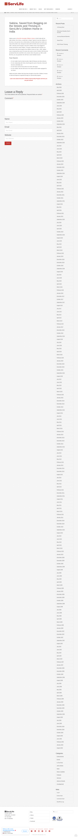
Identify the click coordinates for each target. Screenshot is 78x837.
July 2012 (59, 477)
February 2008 (60, 625)
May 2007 (59, 652)
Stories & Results (61, 781)
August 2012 (60, 474)
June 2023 (59, 148)
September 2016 (61, 336)
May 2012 (59, 483)
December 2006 (60, 668)
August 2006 (60, 680)
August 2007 (60, 643)
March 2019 (59, 250)
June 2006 (59, 686)
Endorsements (60, 756)
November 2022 (60, 167)
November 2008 (60, 597)
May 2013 (59, 459)
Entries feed (59, 795)
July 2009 (59, 572)
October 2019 (60, 231)
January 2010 (60, 554)
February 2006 (60, 698)
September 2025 (61, 102)
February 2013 (60, 462)
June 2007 (59, 649)
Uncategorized (60, 784)
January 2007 (60, 665)
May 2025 (59, 108)
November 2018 (60, 262)
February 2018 (60, 290)
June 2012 (59, 480)
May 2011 (59, 505)
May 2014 (59, 422)
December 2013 (60, 437)
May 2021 (59, 207)
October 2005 (60, 711)
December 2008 (60, 594)
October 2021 (60, 198)
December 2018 (60, 259)
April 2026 (59, 90)
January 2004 (60, 744)
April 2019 (59, 247)
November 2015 (60, 366)
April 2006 (59, 692)
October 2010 (60, 526)
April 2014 (59, 425)
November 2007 (60, 634)
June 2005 (59, 723)
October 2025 (60, 99)
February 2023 (60, 161)
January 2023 (60, 164)
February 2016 (60, 357)
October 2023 (60, 139)
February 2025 (60, 115)
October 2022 (60, 170)
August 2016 (60, 339)
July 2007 (59, 646)
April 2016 (59, 351)
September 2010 (61, 529)
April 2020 (59, 228)
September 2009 (61, 566)
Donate (46, 829)
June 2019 (59, 240)
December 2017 (60, 296)
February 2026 (60, 93)
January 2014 (60, 434)
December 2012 (60, 468)
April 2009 (59, 582)
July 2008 (59, 609)
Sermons (59, 778)
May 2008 (59, 615)
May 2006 (59, 689)
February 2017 (60, 323)
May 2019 (59, 244)
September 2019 (61, 234)
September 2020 (61, 219)
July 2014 (59, 416)
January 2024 (60, 133)
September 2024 (61, 124)
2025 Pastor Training (62, 44)
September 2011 (61, 496)
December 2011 (60, 493)
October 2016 (60, 333)
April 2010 (59, 545)
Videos (31, 815)
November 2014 (60, 403)
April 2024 (59, 130)
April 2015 (59, 388)
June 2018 (59, 277)
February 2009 (60, 588)
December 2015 (60, 363)
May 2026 (59, 87)
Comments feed (60, 798)
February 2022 (60, 188)
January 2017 (60, 327)
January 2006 (60, 701)
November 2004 (60, 729)
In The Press (60, 762)
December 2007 (60, 631)
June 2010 (59, 539)
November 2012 (60, 471)
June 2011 (59, 502)
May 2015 (59, 385)
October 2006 (60, 674)
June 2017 (59, 311)
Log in (58, 792)
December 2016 (60, 330)
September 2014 (61, 410)
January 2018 (60, 293)
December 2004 (60, 726)
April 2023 (59, 154)
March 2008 (59, 622)
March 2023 (59, 158)
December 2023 (60, 136)
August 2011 (60, 499)
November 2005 (60, 708)
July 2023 (59, 145)
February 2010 (60, 551)
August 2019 (60, 237)
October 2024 (60, 121)
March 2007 (59, 658)
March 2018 (59, 287)
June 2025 (59, 105)
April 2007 (59, 655)
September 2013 (61, 446)
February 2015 (60, 394)
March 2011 (59, 511)
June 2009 (59, 575)
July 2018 (59, 274)
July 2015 (59, 379)
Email (7, 127)
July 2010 (59, 535)
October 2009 (60, 563)
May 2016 (59, 348)
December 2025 (60, 96)
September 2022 (61, 173)
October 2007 (60, 637)
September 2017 (61, 302)
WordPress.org (60, 801)
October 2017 (60, 299)
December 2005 (60, 705)
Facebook (32, 821)
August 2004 (60, 735)
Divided (59, 55)
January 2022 (60, 191)
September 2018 (61, 268)
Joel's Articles (60, 765)
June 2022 (59, 179)
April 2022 (59, 185)
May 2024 (59, 127)
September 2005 (61, 714)
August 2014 (60, 413)
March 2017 (59, 320)
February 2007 (60, 662)
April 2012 (59, 486)
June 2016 (59, 345)
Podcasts (59, 775)
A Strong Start (60, 27)
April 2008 (59, 618)
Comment (9, 98)
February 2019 (60, 253)
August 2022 (60, 176)
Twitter (31, 818)
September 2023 (61, 142)
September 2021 (61, 201)
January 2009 (60, 591)
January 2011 (60, 517)
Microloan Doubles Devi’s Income (63, 31)
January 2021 (60, 216)
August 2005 (60, 717)
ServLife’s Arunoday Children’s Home (26, 38)
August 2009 (60, 569)
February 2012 (60, 489)
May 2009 (59, 579)
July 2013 (59, 453)
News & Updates (61, 771)
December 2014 (60, 400)
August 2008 (60, 606)
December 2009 (60, 557)
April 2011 (59, 508)
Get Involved (39, 829)
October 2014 (60, 406)
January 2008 (60, 628)
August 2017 (60, 305)
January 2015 (60, 397)
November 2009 (60, 560)
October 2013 (60, 443)
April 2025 (59, 111)
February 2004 (60, 741)
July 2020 (59, 222)
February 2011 (60, 514)
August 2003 (60, 748)
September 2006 (61, 677)
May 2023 (59, 151)
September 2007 (61, 640)
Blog (30, 812)
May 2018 (59, 280)
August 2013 (60, 449)
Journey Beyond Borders (63, 36)
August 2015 (60, 376)
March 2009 (59, 585)
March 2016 (59, 354)
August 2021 (60, 204)
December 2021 (60, 194)
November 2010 (60, 523)
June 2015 (59, 382)
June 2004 (59, 738)
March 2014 (59, 428)
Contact (51, 829)
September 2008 (61, 603)
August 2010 (60, 532)
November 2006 (60, 671)
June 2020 (59, 225)
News (58, 768)
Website (8, 135)
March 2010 (59, 548)
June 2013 (59, 456)
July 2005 (59, 720)
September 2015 (61, 373)
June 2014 (59, 419)
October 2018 (60, 265)
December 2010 (60, 520)
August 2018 (60, 271)
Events (58, 759)
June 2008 (59, 612)
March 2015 (59, 391)
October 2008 (60, 600)
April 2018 (59, 284)
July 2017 (59, 308)
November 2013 (60, 440)
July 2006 (59, 683)
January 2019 (60, 256)
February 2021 (60, 213)
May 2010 (59, 542)
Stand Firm (60, 40)
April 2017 (59, 317)
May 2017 (59, 314)
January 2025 (60, 118)
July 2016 (59, 342)
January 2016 (60, 360)
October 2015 (60, 370)
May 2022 (59, 182)
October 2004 (60, 732)
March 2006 (59, 695)
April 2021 (59, 210)
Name (7, 119)
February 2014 (60, 431)
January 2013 (60, 465)
